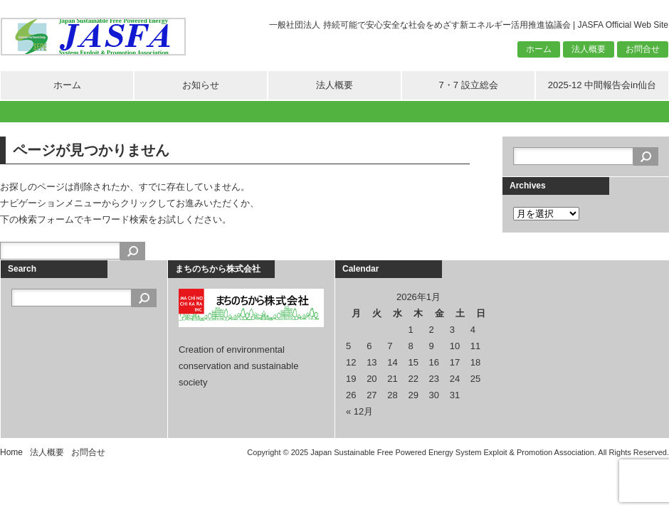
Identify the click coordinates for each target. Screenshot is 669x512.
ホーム (539, 49)
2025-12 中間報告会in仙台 (602, 85)
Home (11, 452)
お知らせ (200, 85)
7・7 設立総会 (467, 85)
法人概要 (588, 49)
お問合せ (643, 49)
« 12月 (359, 411)
